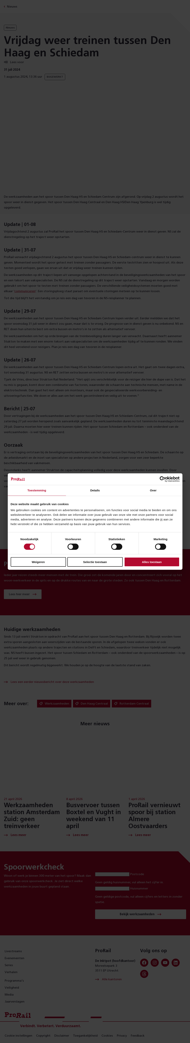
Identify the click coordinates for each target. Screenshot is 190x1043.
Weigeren (38, 562)
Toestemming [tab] (36, 490)
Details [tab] (95, 490)
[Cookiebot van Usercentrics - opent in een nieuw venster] (163, 479)
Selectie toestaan (95, 562)
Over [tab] (153, 490)
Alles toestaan (152, 562)
